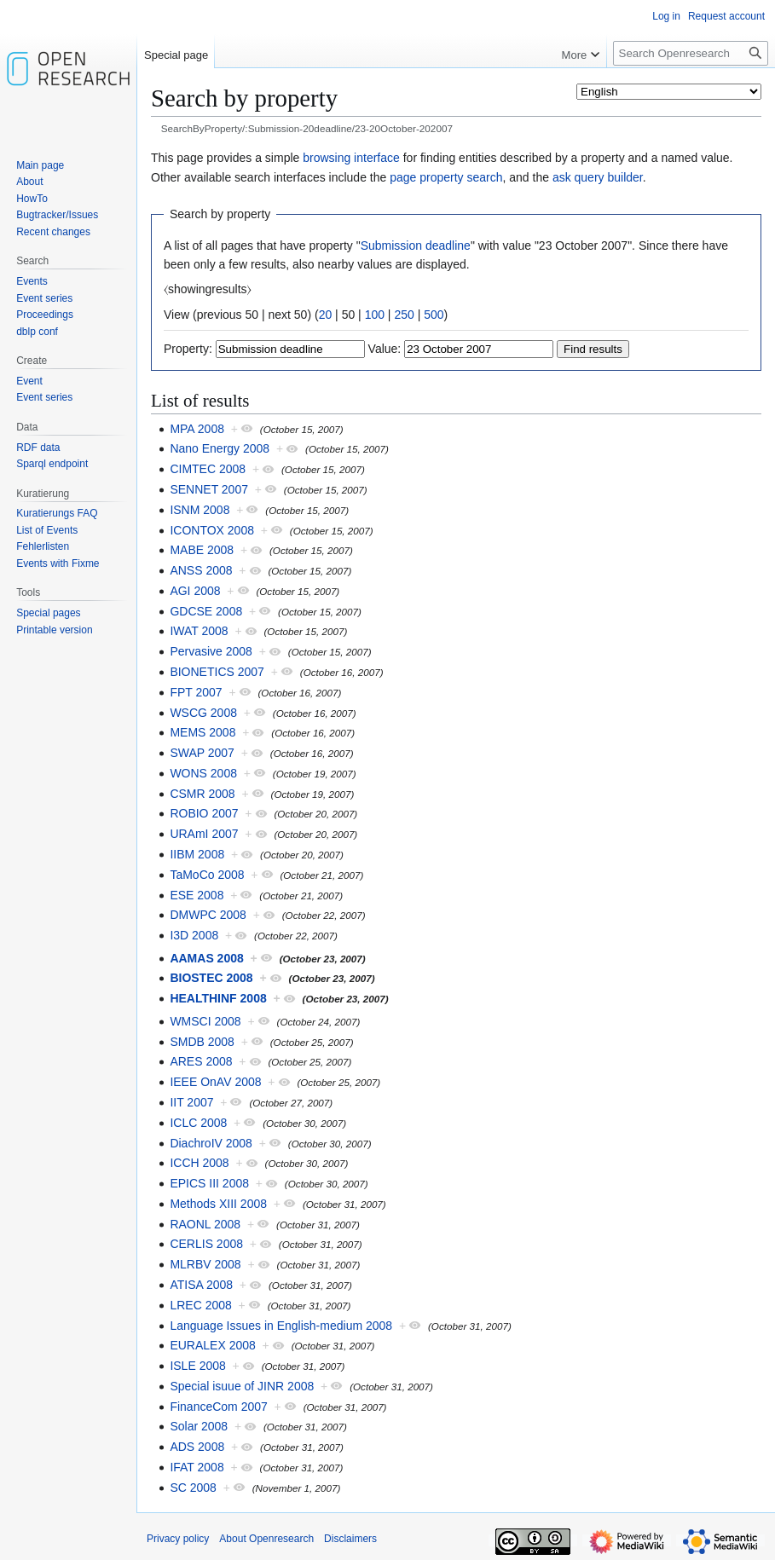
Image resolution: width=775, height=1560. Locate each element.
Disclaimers (350, 1539)
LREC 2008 (200, 1305)
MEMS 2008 (202, 732)
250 (404, 314)
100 (375, 314)
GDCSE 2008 (206, 611)
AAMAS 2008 (206, 958)
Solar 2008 (199, 1426)
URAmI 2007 (204, 834)
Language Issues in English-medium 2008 (281, 1325)
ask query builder (597, 177)
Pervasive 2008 (211, 651)
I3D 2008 (194, 935)
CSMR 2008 (202, 793)
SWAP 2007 (202, 753)
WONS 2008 (203, 773)
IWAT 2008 (199, 631)
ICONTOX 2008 (212, 530)
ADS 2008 (197, 1446)
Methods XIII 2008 (218, 1203)
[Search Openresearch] (690, 53)
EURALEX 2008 (212, 1345)
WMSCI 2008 (205, 1021)
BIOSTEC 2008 (211, 978)
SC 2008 (193, 1487)
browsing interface (351, 158)
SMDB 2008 (202, 1042)
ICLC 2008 (198, 1123)
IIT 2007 (191, 1102)
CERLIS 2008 (206, 1244)
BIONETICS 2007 (217, 672)
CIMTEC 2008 (208, 469)
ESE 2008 (196, 895)
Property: (188, 348)
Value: (385, 348)
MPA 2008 (197, 429)
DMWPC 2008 (208, 915)
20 (326, 314)
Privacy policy (178, 1539)
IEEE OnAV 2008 (215, 1082)
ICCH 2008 (199, 1163)
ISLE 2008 (197, 1365)
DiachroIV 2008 (211, 1143)
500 (433, 314)
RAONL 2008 (205, 1224)
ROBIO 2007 (204, 813)
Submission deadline (416, 245)
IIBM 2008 (197, 854)
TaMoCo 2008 (207, 874)
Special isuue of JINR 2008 (242, 1386)
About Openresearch (266, 1539)
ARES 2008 (201, 1061)
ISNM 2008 (199, 510)
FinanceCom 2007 (218, 1406)
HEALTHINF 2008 (218, 998)
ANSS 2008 (201, 570)
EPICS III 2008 (209, 1183)
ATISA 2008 (201, 1284)
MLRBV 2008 (205, 1264)
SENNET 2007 (209, 489)
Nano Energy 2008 (219, 448)
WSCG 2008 (203, 712)
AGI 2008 (195, 591)
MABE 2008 (202, 550)
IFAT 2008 (196, 1467)
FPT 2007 (196, 692)
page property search (446, 177)
